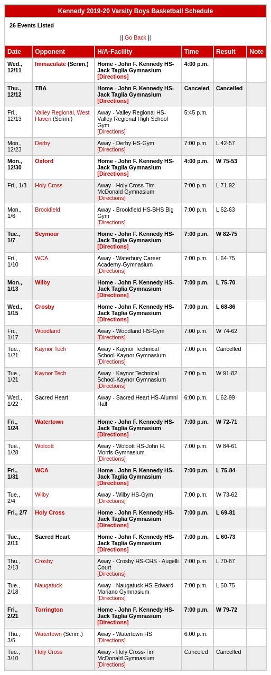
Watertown (49, 422)
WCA (41, 258)
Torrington (49, 609)
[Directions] (112, 76)
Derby (42, 143)
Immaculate (50, 64)
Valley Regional (54, 112)
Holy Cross (48, 185)
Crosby (44, 306)
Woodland (47, 331)
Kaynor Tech (50, 349)
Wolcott (44, 446)
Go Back (135, 37)
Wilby (42, 282)
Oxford (44, 161)
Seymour (47, 234)
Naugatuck (48, 585)
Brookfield (47, 209)
